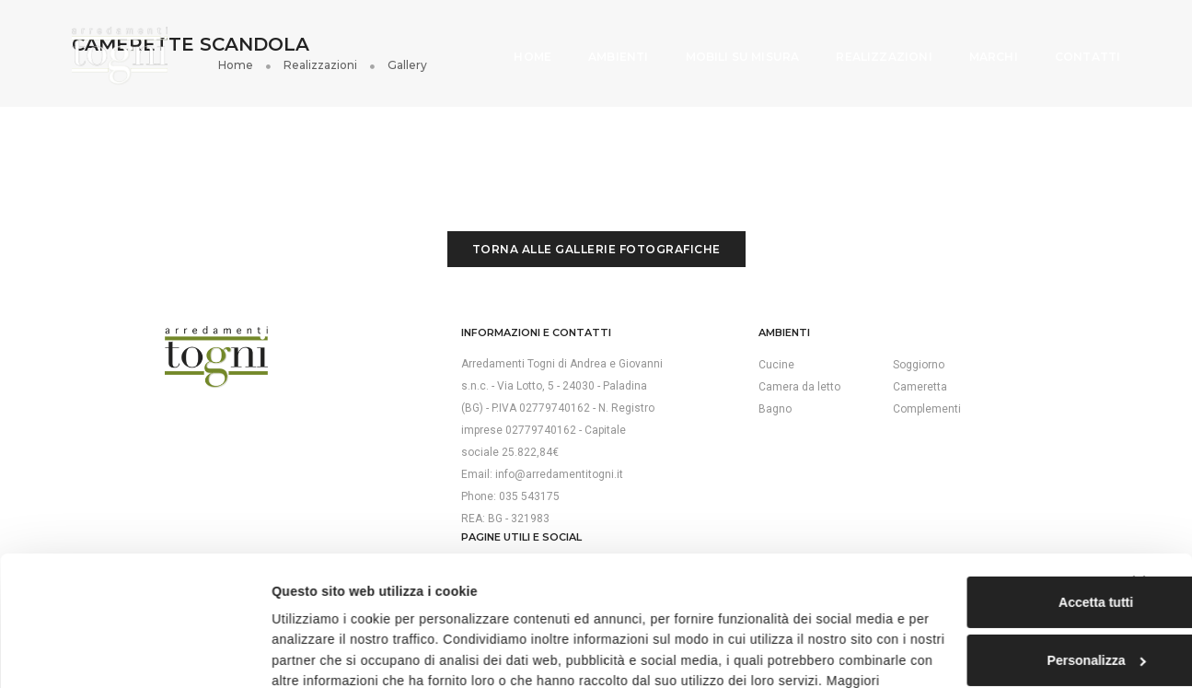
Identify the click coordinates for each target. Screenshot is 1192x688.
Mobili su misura (729, 45)
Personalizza (994, 563)
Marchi (979, 45)
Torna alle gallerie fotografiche (596, 233)
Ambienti (604, 45)
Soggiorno (756, 349)
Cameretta (758, 371)
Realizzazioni (871, 45)
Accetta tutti (993, 505)
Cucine (628, 349)
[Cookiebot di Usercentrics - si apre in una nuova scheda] (119, 653)
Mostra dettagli (285, 653)
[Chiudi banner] (1163, 486)
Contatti (1073, 45)
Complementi (765, 393)
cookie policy (607, 605)
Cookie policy (912, 375)
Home (519, 45)
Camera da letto (651, 371)
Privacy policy (913, 353)
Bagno (626, 393)
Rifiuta (993, 622)
